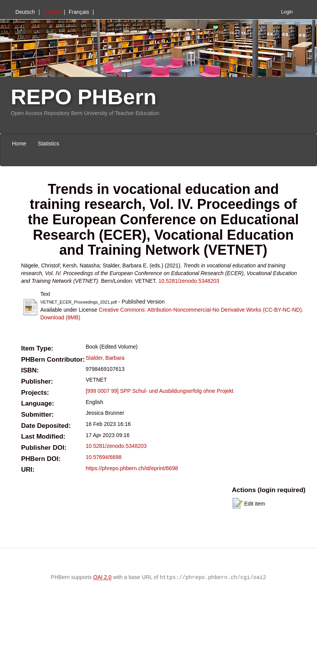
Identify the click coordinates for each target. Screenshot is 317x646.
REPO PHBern (84, 97)
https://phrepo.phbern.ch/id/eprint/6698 (132, 468)
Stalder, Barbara (105, 358)
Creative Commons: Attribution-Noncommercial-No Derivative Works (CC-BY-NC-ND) (200, 310)
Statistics (48, 143)
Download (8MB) (60, 317)
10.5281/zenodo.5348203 (189, 281)
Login (287, 12)
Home (19, 143)
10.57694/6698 (103, 457)
